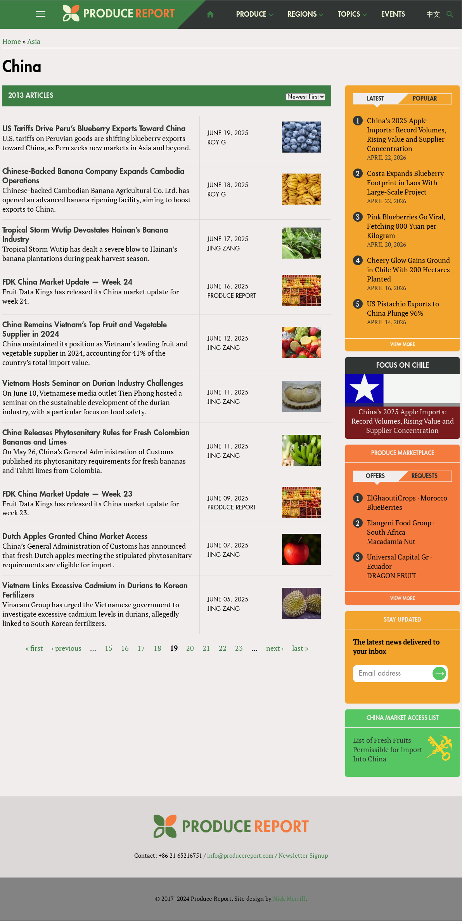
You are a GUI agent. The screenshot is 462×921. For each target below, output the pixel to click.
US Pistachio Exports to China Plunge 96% (403, 308)
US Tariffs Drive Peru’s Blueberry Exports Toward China (93, 129)
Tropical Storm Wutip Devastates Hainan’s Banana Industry (85, 234)
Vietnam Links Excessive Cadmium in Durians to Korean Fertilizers (95, 590)
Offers (375, 476)
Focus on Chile (402, 365)
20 (190, 648)
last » (300, 648)
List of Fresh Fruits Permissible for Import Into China (387, 749)
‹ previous (66, 648)
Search (450, 14)
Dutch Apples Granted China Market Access (74, 537)
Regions (302, 14)
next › (275, 648)
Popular (425, 99)
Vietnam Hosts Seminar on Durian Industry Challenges (92, 383)
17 (141, 648)
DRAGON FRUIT (391, 575)
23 (239, 648)
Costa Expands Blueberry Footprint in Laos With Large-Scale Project (405, 182)
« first (34, 648)
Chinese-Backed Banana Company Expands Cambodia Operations (93, 176)
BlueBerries (384, 507)
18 (157, 648)
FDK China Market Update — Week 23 (67, 494)
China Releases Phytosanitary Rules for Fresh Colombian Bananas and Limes (96, 437)
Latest (375, 99)
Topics (349, 14)
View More (402, 598)
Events (393, 14)
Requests (425, 476)
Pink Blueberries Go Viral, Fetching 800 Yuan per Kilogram (406, 226)
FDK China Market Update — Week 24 (67, 282)
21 (206, 648)
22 (223, 648)
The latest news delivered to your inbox (396, 646)
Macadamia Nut (391, 541)
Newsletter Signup (303, 855)
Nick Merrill (289, 899)
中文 (433, 14)
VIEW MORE (402, 344)
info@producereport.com (240, 855)
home (210, 14)
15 (108, 648)
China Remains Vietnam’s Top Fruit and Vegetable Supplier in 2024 (84, 329)
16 (125, 648)
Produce (251, 14)
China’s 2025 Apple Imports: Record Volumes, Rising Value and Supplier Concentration (406, 134)
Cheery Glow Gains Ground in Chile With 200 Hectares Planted (408, 269)
